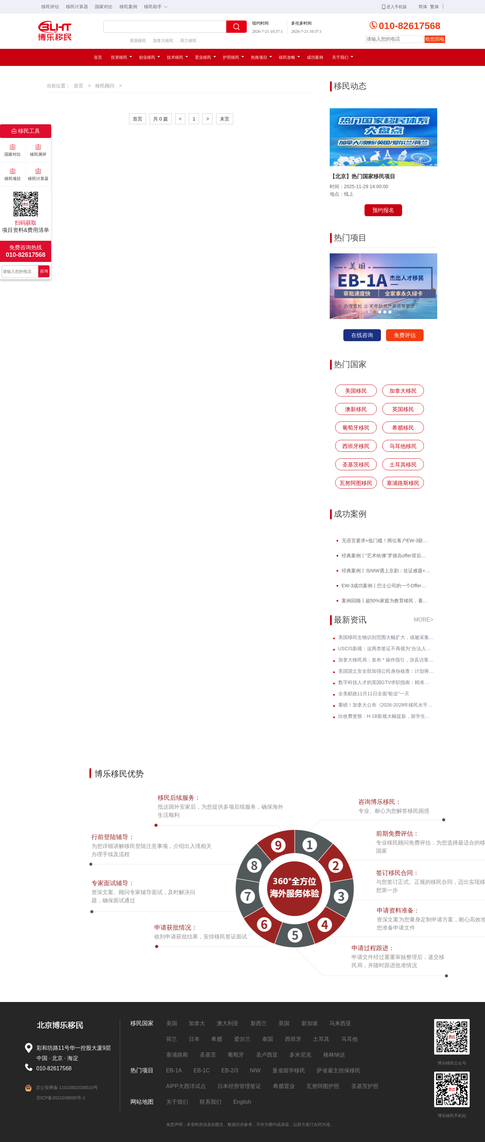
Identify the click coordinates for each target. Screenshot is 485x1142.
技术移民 (177, 57)
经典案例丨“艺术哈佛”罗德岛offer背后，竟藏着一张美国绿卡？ (385, 557)
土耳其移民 (403, 465)
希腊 (216, 1039)
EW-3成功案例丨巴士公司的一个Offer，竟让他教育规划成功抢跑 (385, 587)
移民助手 (157, 6)
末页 (224, 119)
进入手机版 (394, 6)
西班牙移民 (356, 446)
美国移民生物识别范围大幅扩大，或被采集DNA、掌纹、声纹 (386, 637)
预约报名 (383, 210)
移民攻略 (289, 57)
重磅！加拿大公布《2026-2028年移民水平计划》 (386, 705)
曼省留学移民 (288, 1070)
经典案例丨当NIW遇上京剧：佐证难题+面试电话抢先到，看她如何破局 (385, 572)
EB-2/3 (230, 1070)
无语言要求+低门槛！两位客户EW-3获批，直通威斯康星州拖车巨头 (385, 542)
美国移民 (138, 40)
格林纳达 (334, 1055)
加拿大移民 (163, 40)
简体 (422, 6)
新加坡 (309, 1023)
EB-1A (174, 1070)
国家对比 (104, 6)
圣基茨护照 (365, 1086)
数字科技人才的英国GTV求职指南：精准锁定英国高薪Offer (386, 682)
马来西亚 (340, 1023)
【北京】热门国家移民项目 (362, 176)
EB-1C (202, 1070)
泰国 (267, 1039)
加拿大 (197, 1023)
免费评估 (405, 335)
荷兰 (171, 1039)
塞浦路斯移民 (403, 483)
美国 (171, 1023)
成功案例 (315, 57)
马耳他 (349, 1039)
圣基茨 (208, 1055)
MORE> (423, 620)
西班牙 (293, 1039)
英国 (284, 1023)
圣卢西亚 (267, 1055)
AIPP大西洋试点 (186, 1086)
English (242, 1102)
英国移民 (403, 409)
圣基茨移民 (356, 465)
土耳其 (321, 1039)
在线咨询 (362, 335)
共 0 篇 (160, 119)
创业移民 (149, 57)
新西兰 (259, 1023)
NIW (255, 1070)
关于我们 (342, 57)
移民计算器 (77, 6)
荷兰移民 (188, 40)
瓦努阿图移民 (356, 483)
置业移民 (205, 57)
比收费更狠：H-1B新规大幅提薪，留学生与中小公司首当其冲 (386, 716)
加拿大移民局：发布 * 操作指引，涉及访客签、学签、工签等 (386, 660)
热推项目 (261, 57)
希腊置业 (284, 1086)
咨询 (44, 271)
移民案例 (128, 6)
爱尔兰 (242, 1039)
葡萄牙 (236, 1055)
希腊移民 (403, 428)
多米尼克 (300, 1055)
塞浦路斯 (177, 1055)
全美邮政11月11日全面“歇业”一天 (373, 693)
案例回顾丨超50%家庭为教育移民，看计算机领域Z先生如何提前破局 (385, 602)
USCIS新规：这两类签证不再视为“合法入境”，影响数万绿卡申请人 (386, 648)
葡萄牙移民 (356, 428)
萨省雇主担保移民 (338, 1070)
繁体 (434, 6)
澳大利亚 (228, 1023)
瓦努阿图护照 (322, 1086)
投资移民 (121, 57)
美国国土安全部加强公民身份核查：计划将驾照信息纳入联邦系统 (386, 671)
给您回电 (434, 39)
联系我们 (211, 1102)
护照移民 (233, 57)
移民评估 (50, 6)
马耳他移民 (403, 446)
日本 (194, 1039)
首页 (98, 57)
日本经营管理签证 (239, 1086)
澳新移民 (356, 409)
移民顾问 (104, 85)
